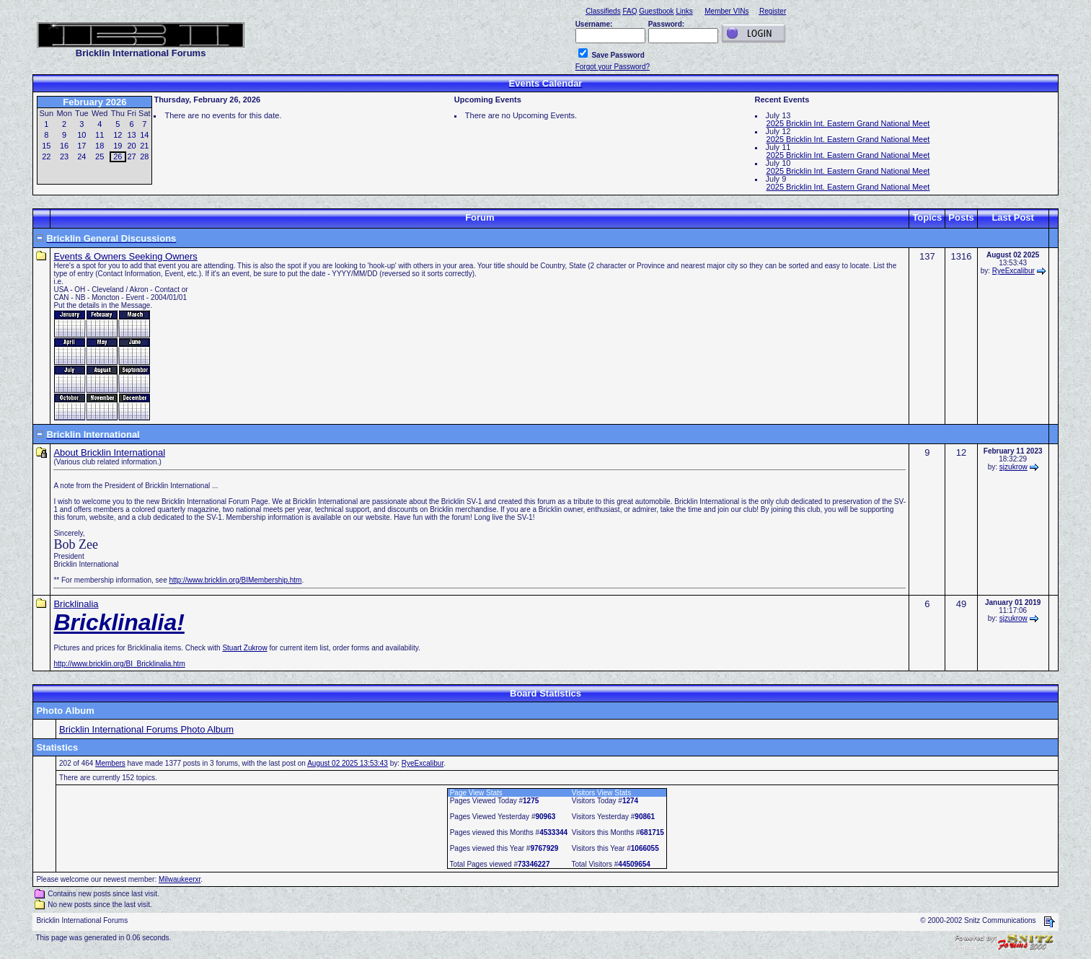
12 (117, 135)
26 (117, 156)
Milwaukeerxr (179, 879)
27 (131, 156)
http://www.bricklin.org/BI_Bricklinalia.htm (119, 664)
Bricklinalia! (118, 622)
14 (144, 135)
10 (81, 135)
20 (131, 145)
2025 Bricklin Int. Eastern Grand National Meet (848, 123)
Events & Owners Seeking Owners (125, 256)
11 (99, 135)
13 (131, 135)
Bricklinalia (75, 603)
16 (64, 145)
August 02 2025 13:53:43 (347, 763)
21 (144, 145)
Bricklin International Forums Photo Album (146, 729)
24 (81, 156)
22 (46, 156)
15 (46, 145)
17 (81, 145)
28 (144, 156)
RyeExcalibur (1013, 271)
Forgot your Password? (612, 67)
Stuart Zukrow (244, 648)
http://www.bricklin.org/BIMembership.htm (235, 580)
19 (117, 145)
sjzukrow (1013, 467)
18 (99, 145)
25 (99, 156)
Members (110, 763)
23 (64, 156)
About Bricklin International (109, 452)
